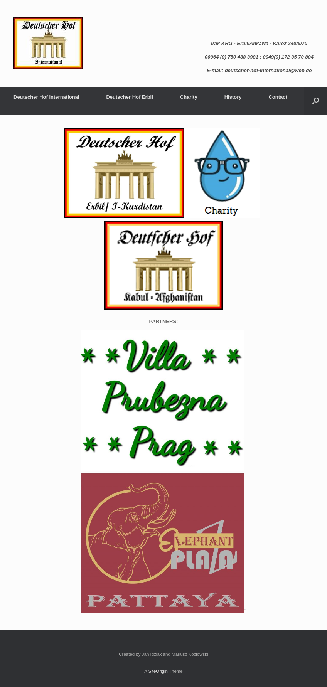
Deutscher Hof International (46, 97)
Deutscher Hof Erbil (129, 97)
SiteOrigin (158, 671)
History (233, 97)
